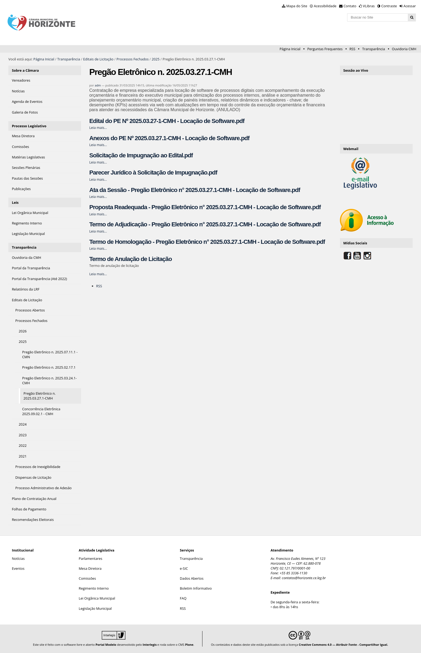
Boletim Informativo (196, 588)
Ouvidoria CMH (404, 48)
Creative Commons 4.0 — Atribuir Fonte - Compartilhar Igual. (343, 645)
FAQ (183, 598)
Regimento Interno (94, 588)
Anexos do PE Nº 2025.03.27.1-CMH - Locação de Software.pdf (169, 138)
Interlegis (150, 645)
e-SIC (184, 568)
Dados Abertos (192, 578)
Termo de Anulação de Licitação (130, 259)
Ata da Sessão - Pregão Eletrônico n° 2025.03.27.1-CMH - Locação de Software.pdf (194, 190)
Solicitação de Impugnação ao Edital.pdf (141, 155)
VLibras (369, 5)
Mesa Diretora (90, 568)
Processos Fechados (133, 59)
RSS (352, 48)
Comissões (87, 578)
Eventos (18, 568)
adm (98, 85)
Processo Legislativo (29, 126)
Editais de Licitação (98, 59)
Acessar (410, 5)
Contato (350, 5)
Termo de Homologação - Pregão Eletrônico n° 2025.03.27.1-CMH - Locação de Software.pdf (207, 241)
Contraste (389, 5)
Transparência (373, 48)
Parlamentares (90, 558)
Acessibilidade (325, 5)
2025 (155, 59)
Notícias (18, 558)
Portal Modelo (106, 645)
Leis (15, 202)
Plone (189, 645)
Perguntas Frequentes (324, 48)
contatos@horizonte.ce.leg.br (304, 577)
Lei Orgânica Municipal (97, 598)
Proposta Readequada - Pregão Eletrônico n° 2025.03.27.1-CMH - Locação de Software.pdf (205, 207)
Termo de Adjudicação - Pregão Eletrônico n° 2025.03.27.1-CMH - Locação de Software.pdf (205, 224)
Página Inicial (290, 48)
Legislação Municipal (95, 608)
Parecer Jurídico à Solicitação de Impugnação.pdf (153, 172)
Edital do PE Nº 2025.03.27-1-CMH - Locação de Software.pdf (166, 121)
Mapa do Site (296, 5)
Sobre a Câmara (25, 70)
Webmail (350, 148)
